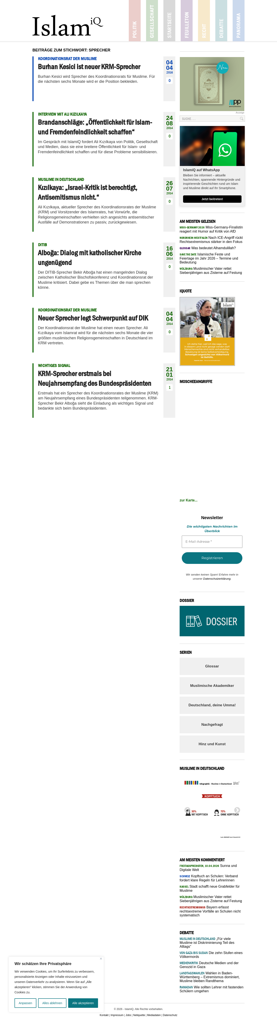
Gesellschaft (152, 20)
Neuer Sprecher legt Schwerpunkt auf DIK (93, 318)
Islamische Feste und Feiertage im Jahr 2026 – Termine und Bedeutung (209, 258)
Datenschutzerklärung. (217, 578)
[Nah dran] (101, 959)
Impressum (117, 1015)
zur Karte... (189, 500)
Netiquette (139, 1015)
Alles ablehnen (52, 1003)
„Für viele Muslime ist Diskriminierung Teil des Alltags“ (207, 942)
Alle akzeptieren (83, 1003)
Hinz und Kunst (212, 744)
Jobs (128, 1015)
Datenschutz (170, 1015)
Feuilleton (187, 20)
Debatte (221, 20)
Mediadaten (154, 1015)
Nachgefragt (212, 725)
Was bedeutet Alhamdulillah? (208, 248)
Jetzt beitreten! (212, 199)
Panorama (239, 20)
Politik (135, 20)
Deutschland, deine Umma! (212, 705)
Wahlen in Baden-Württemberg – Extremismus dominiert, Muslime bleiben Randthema (210, 977)
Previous (186, 809)
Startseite (169, 20)
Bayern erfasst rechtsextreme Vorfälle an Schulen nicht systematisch (210, 911)
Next (236, 809)
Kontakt (104, 1015)
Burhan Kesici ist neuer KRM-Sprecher (89, 66)
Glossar (212, 666)
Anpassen (25, 1003)
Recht (204, 20)
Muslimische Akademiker (212, 686)
